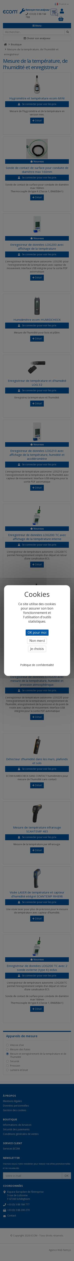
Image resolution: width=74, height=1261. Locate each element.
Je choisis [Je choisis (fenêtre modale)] (37, 649)
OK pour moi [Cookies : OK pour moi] (37, 632)
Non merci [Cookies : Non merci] (37, 640)
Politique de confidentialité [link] (37, 665)
